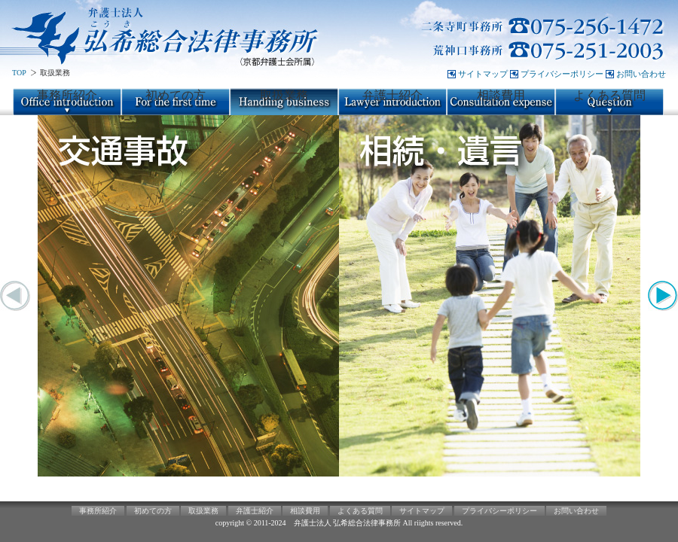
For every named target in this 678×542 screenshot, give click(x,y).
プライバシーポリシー (562, 73)
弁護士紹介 (392, 95)
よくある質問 (609, 95)
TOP (19, 73)
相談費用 (501, 95)
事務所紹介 (67, 95)
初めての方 (175, 95)
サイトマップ (483, 73)
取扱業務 (284, 95)
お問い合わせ (641, 73)
